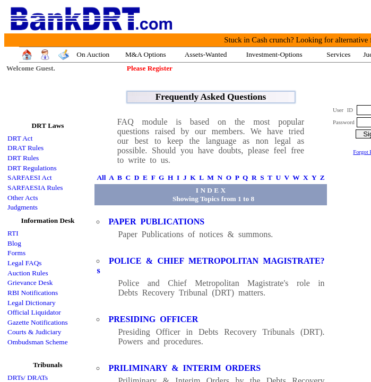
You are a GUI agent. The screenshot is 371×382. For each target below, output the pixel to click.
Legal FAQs (24, 263)
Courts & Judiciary (34, 332)
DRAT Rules (25, 148)
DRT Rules (23, 158)
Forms (16, 253)
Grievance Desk (30, 282)
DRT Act (19, 138)
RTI (13, 233)
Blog (14, 243)
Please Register (149, 68)
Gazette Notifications (37, 322)
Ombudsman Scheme (37, 342)
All (101, 177)
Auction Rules (27, 273)
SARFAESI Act (29, 177)
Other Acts (22, 198)
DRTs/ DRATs (27, 377)
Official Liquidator (34, 312)
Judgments (22, 207)
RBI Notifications (32, 293)
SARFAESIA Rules (35, 188)
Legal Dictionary (31, 303)
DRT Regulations (32, 168)
